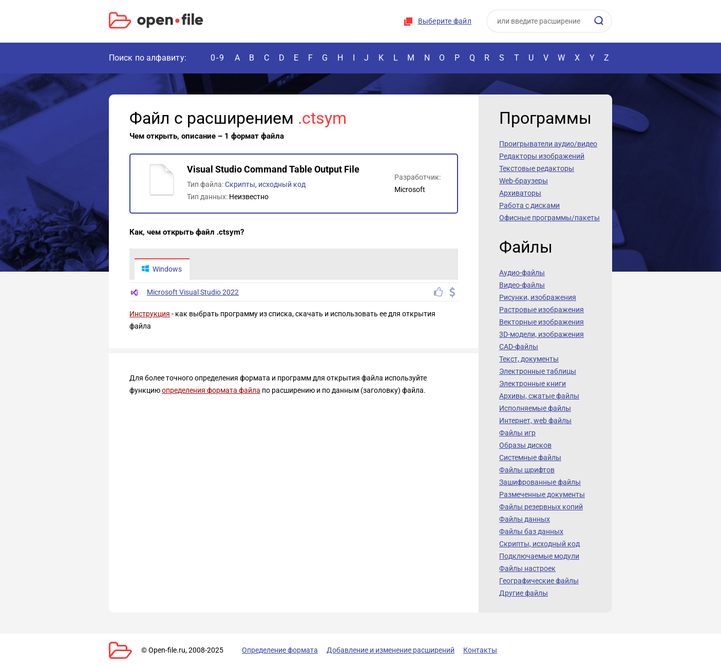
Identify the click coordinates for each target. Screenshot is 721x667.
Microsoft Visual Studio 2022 (193, 292)
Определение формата (280, 650)
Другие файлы (523, 593)
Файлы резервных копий (541, 507)
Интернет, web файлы (535, 420)
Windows (161, 269)
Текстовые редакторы (536, 168)
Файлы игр (517, 433)
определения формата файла (211, 390)
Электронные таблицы (537, 371)
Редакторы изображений (541, 156)
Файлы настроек (527, 568)
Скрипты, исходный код (265, 184)
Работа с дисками (529, 205)
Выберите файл (444, 21)
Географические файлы (539, 581)
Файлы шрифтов (527, 470)
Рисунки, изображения (537, 297)
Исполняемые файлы (535, 408)
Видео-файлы (522, 285)
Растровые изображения (541, 310)
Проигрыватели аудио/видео (548, 144)
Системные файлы (530, 457)
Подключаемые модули (539, 556)
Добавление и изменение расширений (390, 650)
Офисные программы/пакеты (549, 218)
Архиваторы (520, 193)
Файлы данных (524, 519)
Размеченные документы (542, 494)
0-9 (218, 58)
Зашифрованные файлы (540, 482)
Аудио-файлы (522, 273)
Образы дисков (525, 445)
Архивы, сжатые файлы (539, 396)
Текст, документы (529, 359)
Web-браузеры (523, 181)
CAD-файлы (518, 346)
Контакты (480, 650)
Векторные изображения (541, 322)
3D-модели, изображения (541, 334)
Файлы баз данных (531, 531)
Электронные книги (532, 383)
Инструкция (149, 314)
